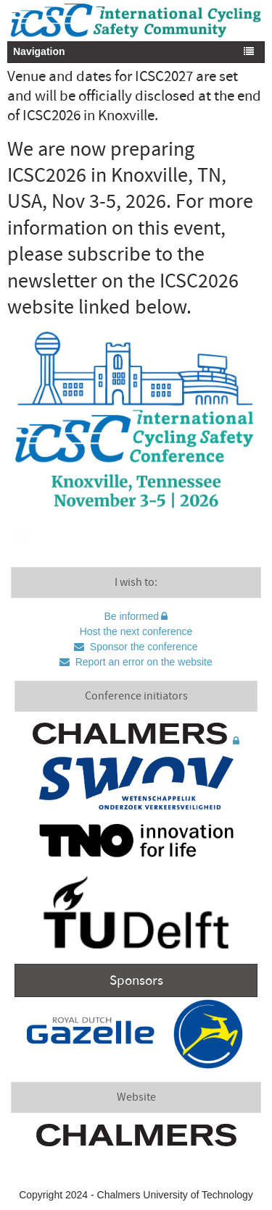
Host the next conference (136, 631)
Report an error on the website (143, 662)
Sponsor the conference (142, 646)
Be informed (131, 616)
